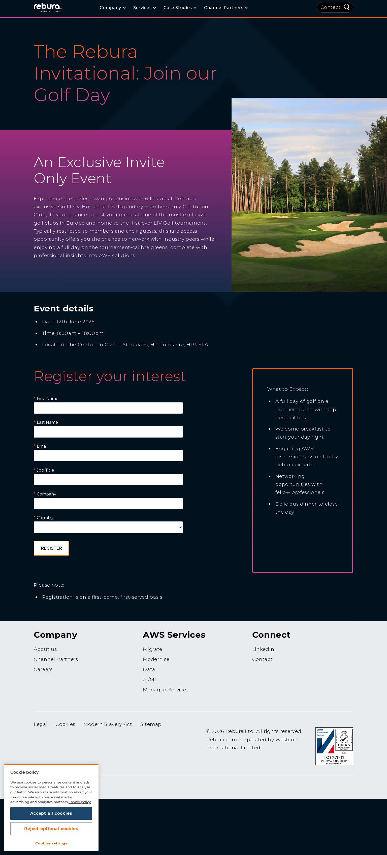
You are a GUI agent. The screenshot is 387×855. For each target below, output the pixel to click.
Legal (40, 724)
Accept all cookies (51, 813)
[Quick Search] (347, 7)
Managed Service (164, 690)
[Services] (144, 8)
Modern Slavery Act (107, 724)
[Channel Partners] (225, 8)
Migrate (152, 649)
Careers (43, 669)
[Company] (112, 8)
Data (149, 669)
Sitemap (151, 724)
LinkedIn (263, 649)
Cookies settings (51, 843)
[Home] (54, 7)
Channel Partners (56, 659)
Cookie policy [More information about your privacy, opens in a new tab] (80, 802)
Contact (330, 7)
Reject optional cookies (51, 828)
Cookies (65, 724)
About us (45, 649)
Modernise (156, 659)
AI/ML (150, 680)
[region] (51, 807)
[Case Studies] (180, 8)
